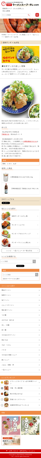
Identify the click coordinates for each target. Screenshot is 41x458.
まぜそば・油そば (8, 320)
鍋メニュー (5, 360)
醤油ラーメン (6, 290)
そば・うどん (6, 345)
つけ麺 (4, 315)
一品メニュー (6, 370)
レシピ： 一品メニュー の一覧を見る (19, 250)
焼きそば (5, 340)
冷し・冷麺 (5, 325)
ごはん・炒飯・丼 (8, 365)
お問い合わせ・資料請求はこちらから (22, 451)
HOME (4, 34)
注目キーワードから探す (11, 279)
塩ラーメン (5, 300)
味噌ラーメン (6, 295)
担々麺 (4, 330)
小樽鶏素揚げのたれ (30, 141)
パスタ (4, 350)
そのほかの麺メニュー (9, 355)
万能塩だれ (5, 134)
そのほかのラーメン (9, 335)
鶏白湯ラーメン (7, 310)
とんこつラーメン (8, 305)
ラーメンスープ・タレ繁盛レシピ (18, 34)
